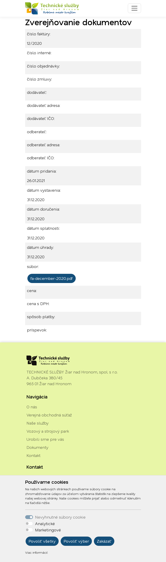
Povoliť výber (76, 541)
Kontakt (33, 455)
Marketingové (48, 529)
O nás (32, 406)
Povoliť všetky (42, 541)
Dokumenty (37, 447)
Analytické (45, 523)
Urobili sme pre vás (45, 439)
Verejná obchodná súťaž (49, 414)
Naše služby (38, 422)
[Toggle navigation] (134, 8)
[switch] (29, 524)
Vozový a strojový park (48, 431)
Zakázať (104, 541)
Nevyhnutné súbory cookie (60, 517)
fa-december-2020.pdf (51, 278)
